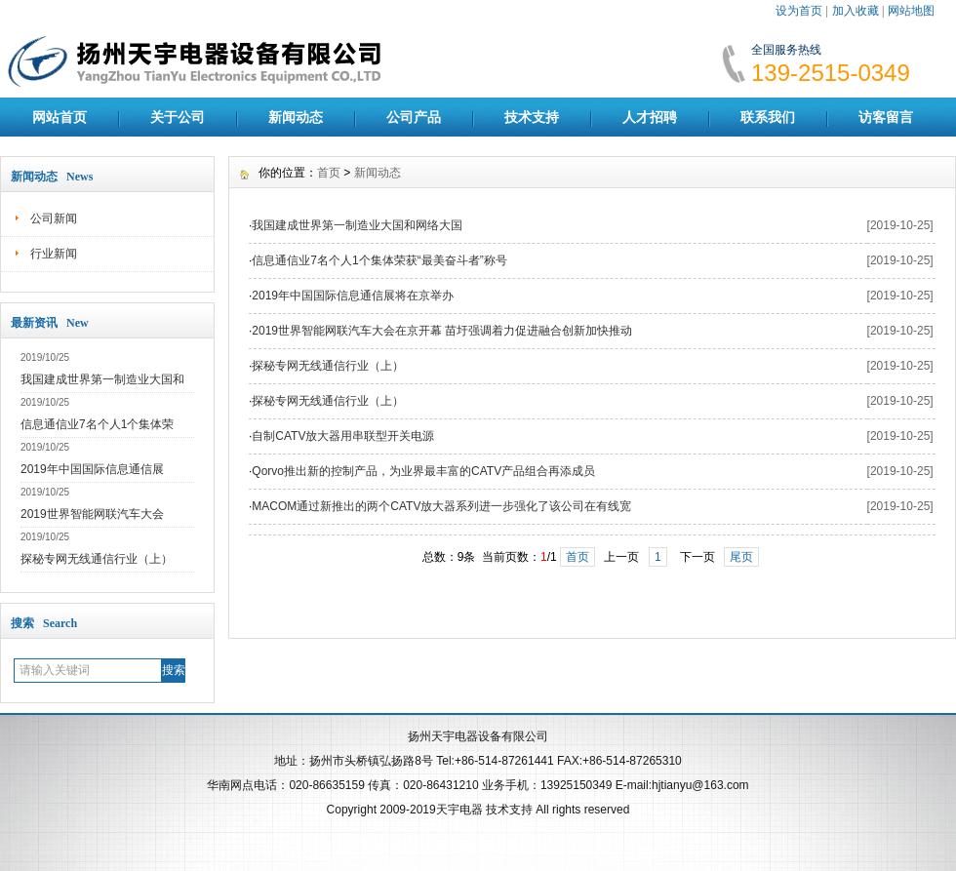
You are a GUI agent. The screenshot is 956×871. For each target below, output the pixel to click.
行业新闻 (53, 253)
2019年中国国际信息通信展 (92, 469)
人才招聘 (649, 117)
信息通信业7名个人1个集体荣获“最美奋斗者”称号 (379, 260)
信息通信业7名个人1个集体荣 (97, 424)
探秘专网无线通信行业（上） (96, 559)
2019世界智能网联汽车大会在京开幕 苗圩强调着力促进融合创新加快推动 (442, 330)
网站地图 (911, 11)
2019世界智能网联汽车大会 (92, 514)
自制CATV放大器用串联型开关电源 (343, 436)
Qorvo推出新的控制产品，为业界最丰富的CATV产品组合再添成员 (423, 471)
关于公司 (177, 117)
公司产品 (413, 117)
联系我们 (767, 117)
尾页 (741, 557)
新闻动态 (295, 117)
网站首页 (59, 117)
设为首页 (799, 11)
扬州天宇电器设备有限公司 (478, 736)
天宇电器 (459, 809)
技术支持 (531, 117)
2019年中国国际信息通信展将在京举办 (353, 295)
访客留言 (885, 117)
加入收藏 (855, 11)
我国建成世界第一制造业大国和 (102, 379)
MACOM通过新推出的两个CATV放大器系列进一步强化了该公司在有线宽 (441, 506)
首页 (328, 172)
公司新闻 (53, 218)
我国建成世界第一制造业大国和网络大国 (357, 225)
